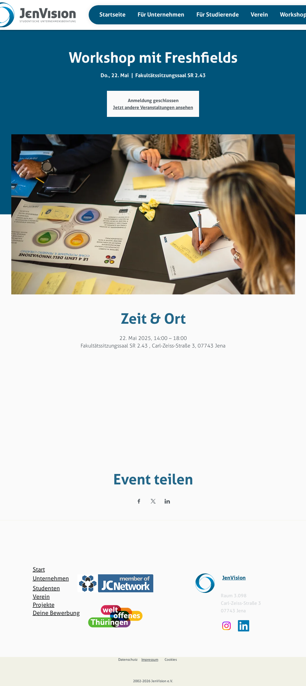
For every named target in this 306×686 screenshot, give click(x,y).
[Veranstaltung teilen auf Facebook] (139, 501)
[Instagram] (226, 625)
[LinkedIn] (243, 625)
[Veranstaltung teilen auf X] (153, 501)
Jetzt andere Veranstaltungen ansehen (153, 107)
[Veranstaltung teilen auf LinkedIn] (167, 501)
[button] (159, 14)
